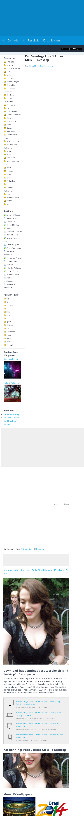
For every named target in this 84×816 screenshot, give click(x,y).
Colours (9, 108)
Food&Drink (11, 121)
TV (8, 184)
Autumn (10, 78)
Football (10, 345)
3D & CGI (10, 62)
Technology (11, 181)
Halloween (11, 131)
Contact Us (11, 221)
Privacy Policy (12, 261)
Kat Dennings (49, 66)
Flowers (10, 118)
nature (9, 328)
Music (9, 154)
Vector (9, 194)
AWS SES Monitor (11, 417)
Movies (9, 151)
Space (9, 174)
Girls (30, 549)
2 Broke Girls (38, 66)
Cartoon (10, 305)
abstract (10, 325)
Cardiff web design (12, 414)
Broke (25, 549)
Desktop (40, 549)
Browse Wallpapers (14, 218)
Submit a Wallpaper (14, 268)
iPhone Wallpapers (14, 248)
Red (8, 302)
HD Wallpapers (12, 235)
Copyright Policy (13, 225)
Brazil (9, 338)
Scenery (10, 335)
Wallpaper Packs (13, 197)
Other (9, 168)
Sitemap (10, 264)
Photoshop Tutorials (14, 258)
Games (9, 128)
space (9, 322)
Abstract (10, 65)
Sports (9, 178)
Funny (9, 125)
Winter (9, 201)
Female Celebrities (14, 115)
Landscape (11, 332)
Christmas (10, 95)
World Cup (10, 204)
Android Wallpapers (14, 215)
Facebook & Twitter (14, 231)
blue (8, 312)
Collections (11, 105)
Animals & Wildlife (13, 68)
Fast (8, 315)
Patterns (10, 171)
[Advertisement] (28, 17)
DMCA (9, 228)
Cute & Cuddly (12, 111)
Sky (8, 298)
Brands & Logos (13, 82)
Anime (9, 72)
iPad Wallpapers (13, 245)
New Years (11, 158)
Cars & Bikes (11, 85)
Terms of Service (13, 271)
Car (8, 308)
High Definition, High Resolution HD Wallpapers (31, 40)
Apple (9, 75)
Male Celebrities (13, 141)
